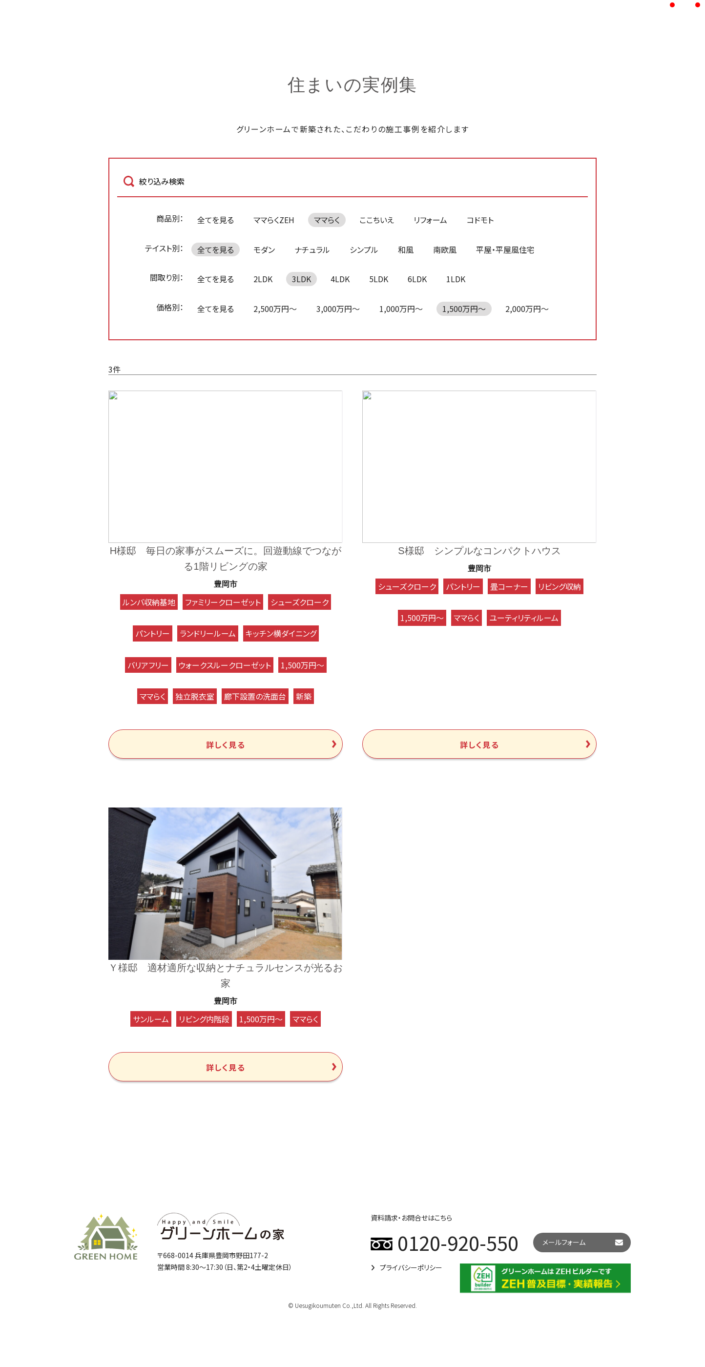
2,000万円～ (527, 308)
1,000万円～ (401, 308)
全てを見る (215, 220)
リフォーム (430, 220)
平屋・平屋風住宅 (505, 249)
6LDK (417, 279)
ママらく (327, 220)
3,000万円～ (338, 308)
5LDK (378, 279)
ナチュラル (312, 249)
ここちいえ (376, 220)
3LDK (301, 279)
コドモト (480, 220)
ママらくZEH (273, 220)
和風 (406, 249)
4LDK (340, 279)
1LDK (455, 279)
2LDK (262, 279)
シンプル (364, 249)
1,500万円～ (464, 308)
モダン (264, 249)
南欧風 (444, 249)
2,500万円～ (275, 308)
